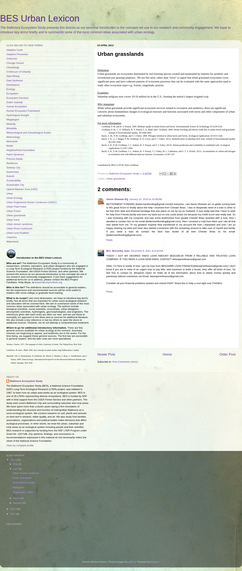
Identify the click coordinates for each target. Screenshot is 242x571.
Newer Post (106, 354)
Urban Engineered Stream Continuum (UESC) (31, 202)
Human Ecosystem (16, 106)
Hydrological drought (17, 115)
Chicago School (15, 63)
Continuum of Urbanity (18, 71)
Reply (109, 240)
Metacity (10, 124)
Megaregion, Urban (23, 492)
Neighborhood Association (20, 150)
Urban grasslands (115, 178)
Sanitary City (13, 167)
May (15, 464)
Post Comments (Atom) (125, 361)
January (18, 503)
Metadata (11, 128)
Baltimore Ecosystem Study (26, 381)
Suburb (10, 176)
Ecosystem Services (17, 98)
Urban (9, 193)
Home (167, 354)
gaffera (132, 561)
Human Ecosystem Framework (23, 110)
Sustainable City (15, 184)
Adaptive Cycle (14, 50)
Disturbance (12, 84)
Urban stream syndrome (19, 224)
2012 (13, 509)
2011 (13, 513)
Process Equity (14, 158)
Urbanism (11, 237)
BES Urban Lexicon (39, 18)
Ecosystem (12, 93)
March (17, 498)
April (16, 469)
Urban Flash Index (16, 206)
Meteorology (13, 137)
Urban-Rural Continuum (19, 228)
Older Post (227, 354)
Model (9, 145)
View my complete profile (20, 445)
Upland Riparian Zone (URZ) (22, 189)
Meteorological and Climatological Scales (28, 132)
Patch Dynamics (15, 154)
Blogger (155, 561)
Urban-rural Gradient (17, 232)
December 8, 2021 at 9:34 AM (147, 250)
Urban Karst (12, 219)
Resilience (12, 163)
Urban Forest (13, 211)
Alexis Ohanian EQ (117, 199)
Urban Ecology (14, 198)
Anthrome (11, 58)
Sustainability (13, 180)
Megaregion (12, 119)
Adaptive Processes (17, 54)
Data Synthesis (14, 80)
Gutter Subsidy (14, 102)
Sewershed (12, 172)
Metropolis (12, 141)
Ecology (10, 89)
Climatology (12, 67)
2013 (13, 459)
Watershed (12, 241)
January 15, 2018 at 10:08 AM (145, 199)
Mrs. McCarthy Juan (118, 250)
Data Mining (12, 76)
